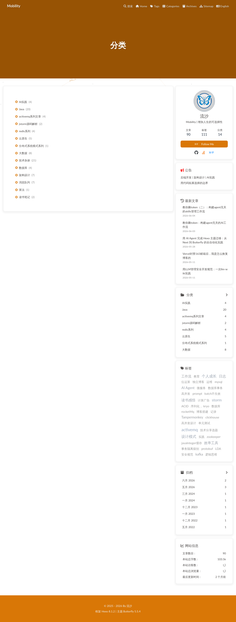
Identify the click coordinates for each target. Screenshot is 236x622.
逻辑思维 (211, 454)
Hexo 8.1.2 (108, 611)
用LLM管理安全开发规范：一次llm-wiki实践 (205, 271)
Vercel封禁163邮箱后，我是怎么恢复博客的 (205, 255)
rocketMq (187, 411)
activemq (189, 429)
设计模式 (188, 436)
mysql (218, 382)
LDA (218, 448)
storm (217, 399)
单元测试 (204, 423)
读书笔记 (24, 197)
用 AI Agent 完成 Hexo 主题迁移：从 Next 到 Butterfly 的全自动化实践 (205, 240)
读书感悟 (188, 400)
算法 (21, 189)
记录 (213, 411)
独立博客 (198, 382)
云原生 (23, 138)
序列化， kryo (200, 406)
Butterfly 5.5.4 (131, 611)
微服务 (201, 388)
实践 (201, 436)
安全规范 (187, 454)
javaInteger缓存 (191, 443)
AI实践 (23, 102)
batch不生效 (212, 393)
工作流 (186, 376)
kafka (199, 454)
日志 (222, 376)
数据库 (23, 167)
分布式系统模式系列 (31, 145)
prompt (197, 393)
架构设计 (24, 175)
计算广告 (204, 400)
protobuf (207, 448)
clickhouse (212, 417)
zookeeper (213, 436)
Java (21, 109)
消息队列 (24, 182)
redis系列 (24, 131)
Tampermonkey (192, 417)
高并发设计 (188, 423)
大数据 (23, 153)
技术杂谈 (24, 160)
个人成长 (209, 376)
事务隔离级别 (190, 448)
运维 (209, 382)
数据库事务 (215, 388)
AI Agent (187, 388)
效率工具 (211, 443)
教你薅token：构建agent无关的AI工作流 (204, 224)
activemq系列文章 (30, 116)
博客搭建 (202, 411)
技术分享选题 (209, 430)
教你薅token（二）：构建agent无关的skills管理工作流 (204, 209)
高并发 (185, 393)
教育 (197, 376)
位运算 (185, 382)
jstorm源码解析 (28, 123)
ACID (184, 406)
